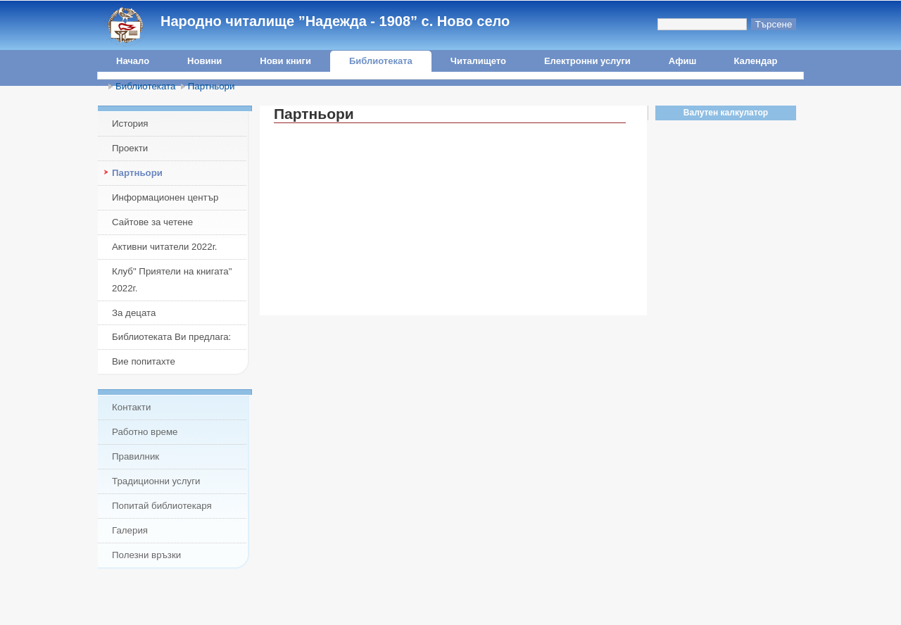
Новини (204, 61)
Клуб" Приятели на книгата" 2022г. (172, 279)
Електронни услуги (587, 61)
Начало (132, 61)
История (130, 123)
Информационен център (165, 197)
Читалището (478, 61)
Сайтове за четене (152, 222)
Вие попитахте (143, 361)
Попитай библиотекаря (162, 505)
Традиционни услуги (156, 481)
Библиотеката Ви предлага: (171, 337)
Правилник (135, 456)
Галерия (130, 530)
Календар (755, 61)
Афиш (683, 61)
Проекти (130, 148)
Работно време (144, 432)
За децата (134, 313)
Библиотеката (380, 61)
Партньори (211, 86)
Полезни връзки (146, 555)
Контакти (131, 407)
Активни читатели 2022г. (165, 246)
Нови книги (285, 61)
